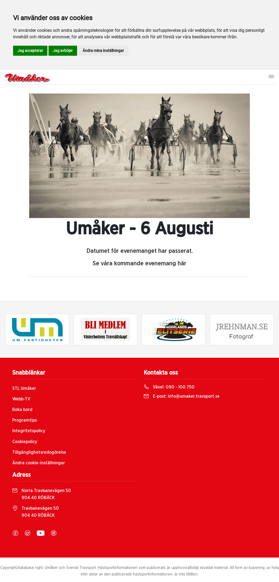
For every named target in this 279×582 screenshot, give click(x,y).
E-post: (182, 396)
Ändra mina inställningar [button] (103, 50)
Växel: (169, 387)
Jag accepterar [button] (30, 50)
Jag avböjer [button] (63, 50)
